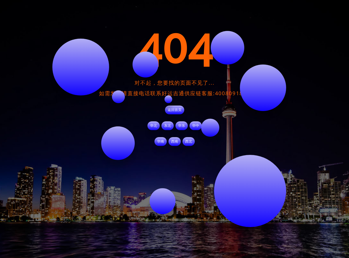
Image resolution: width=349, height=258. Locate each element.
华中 (195, 125)
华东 (181, 125)
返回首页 (175, 110)
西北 (188, 141)
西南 (174, 141)
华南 (160, 141)
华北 (153, 125)
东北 (167, 125)
